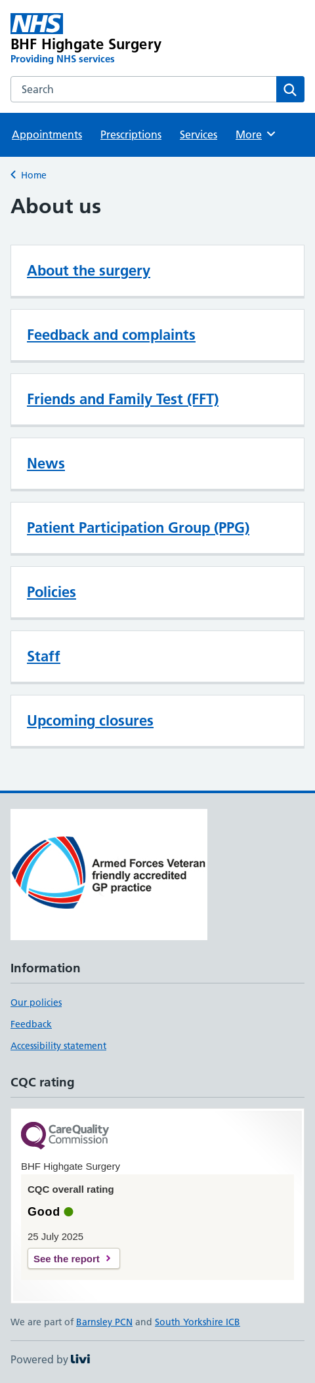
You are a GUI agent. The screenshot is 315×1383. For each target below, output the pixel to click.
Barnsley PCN (104, 1322)
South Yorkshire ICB (197, 1322)
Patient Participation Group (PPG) (138, 527)
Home (34, 175)
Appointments (47, 134)
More (256, 134)
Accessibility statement (58, 1046)
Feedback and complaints (111, 334)
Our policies (36, 1002)
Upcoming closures (90, 720)
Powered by (50, 1359)
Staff (43, 656)
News (46, 463)
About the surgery (88, 270)
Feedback (31, 1024)
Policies (51, 592)
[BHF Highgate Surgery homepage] (98, 39)
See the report (66, 1258)
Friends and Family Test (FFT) (123, 399)
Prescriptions (130, 134)
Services (198, 134)
